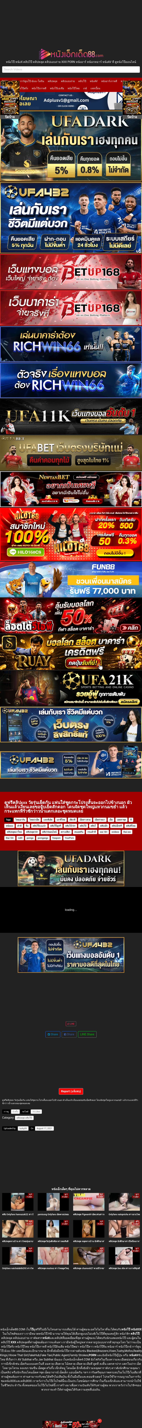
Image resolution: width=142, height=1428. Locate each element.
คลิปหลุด (52, 81)
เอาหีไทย (61, 820)
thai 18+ (10, 838)
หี (131, 820)
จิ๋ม (27, 826)
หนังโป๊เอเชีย (57, 88)
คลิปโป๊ (82, 81)
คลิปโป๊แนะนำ (39, 826)
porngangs (43, 838)
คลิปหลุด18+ (32, 832)
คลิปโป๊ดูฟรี (55, 826)
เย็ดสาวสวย (85, 820)
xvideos (115, 832)
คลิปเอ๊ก (103, 826)
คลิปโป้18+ (70, 826)
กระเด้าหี (91, 832)
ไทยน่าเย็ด (34, 820)
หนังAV (93, 81)
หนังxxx (9, 826)
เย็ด (111, 820)
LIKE (71, 1024)
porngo (30, 838)
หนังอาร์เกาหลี (109, 81)
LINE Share (87, 1034)
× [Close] (99, 1420)
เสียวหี (72, 820)
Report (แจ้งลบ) (71, 1091)
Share (53, 1034)
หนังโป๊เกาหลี (39, 88)
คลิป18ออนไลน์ (49, 832)
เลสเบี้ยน (95, 88)
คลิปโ (93, 826)
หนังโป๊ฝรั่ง (22, 88)
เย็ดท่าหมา (100, 820)
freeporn (56, 838)
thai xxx (127, 832)
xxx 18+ (103, 832)
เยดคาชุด (121, 820)
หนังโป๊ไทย (74, 88)
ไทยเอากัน (20, 820)
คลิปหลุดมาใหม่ (14, 832)
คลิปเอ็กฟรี (117, 826)
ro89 (20, 838)
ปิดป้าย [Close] (10, 117)
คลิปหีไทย (130, 826)
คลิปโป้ (83, 826)
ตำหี (19, 826)
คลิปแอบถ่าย (68, 81)
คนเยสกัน (78, 832)
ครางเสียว (65, 832)
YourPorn (69, 838)
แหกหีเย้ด (47, 820)
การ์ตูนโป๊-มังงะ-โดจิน (32, 81)
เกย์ (85, 88)
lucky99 (23, 1128)
